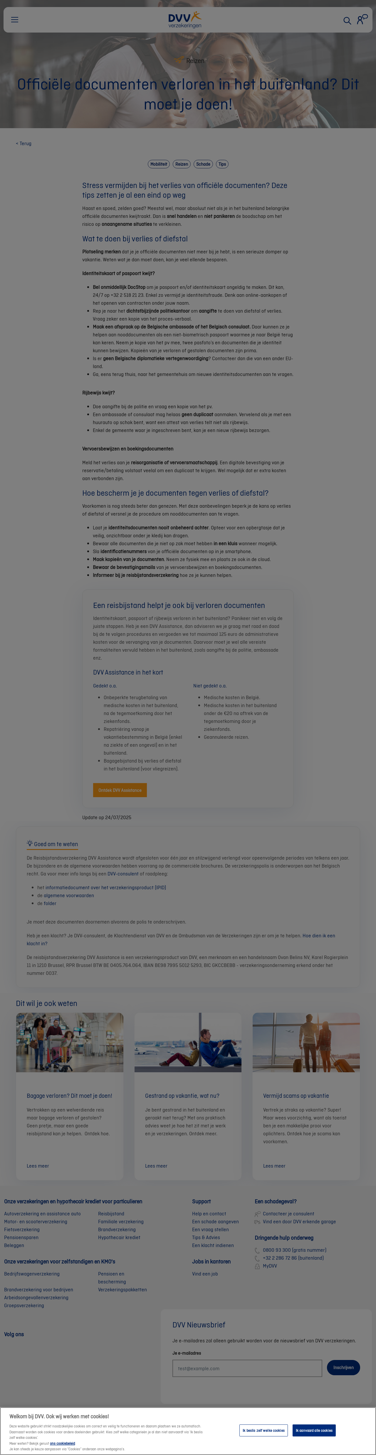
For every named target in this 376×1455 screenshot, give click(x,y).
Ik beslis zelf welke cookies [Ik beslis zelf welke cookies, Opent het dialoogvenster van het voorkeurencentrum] (264, 1435)
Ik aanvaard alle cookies (314, 1435)
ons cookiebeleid (62, 1448)
